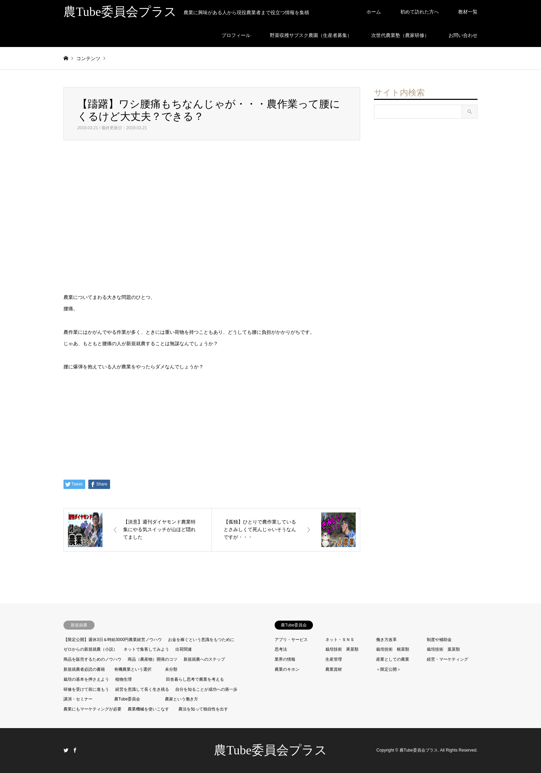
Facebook (74, 750)
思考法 (281, 649)
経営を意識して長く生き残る (142, 689)
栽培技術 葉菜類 (443, 649)
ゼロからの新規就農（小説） (90, 649)
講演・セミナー (77, 699)
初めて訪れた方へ (419, 12)
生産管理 (333, 659)
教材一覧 (468, 12)
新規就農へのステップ (204, 659)
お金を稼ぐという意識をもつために (201, 639)
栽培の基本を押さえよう (86, 679)
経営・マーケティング (447, 659)
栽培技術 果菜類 (341, 649)
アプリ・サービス (291, 639)
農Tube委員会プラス (270, 750)
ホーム (373, 12)
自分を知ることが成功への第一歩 (206, 689)
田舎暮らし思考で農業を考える (195, 679)
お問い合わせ (463, 35)
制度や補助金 (439, 639)
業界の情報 (285, 659)
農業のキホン (287, 669)
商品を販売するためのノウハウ (92, 659)
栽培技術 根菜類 (392, 649)
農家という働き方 (181, 699)
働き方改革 (386, 639)
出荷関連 (183, 649)
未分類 (171, 669)
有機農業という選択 (132, 669)
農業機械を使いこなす (148, 709)
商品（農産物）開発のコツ (152, 659)
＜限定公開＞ (388, 669)
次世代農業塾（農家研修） (400, 35)
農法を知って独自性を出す (203, 709)
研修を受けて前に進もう (86, 689)
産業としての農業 (392, 659)
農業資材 (333, 669)
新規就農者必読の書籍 (84, 669)
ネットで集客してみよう (146, 649)
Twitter (65, 750)
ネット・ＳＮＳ (339, 639)
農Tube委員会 (127, 699)
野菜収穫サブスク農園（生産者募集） (311, 35)
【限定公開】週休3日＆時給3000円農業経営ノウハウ (112, 639)
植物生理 (123, 679)
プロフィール (236, 35)
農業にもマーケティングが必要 (92, 709)
